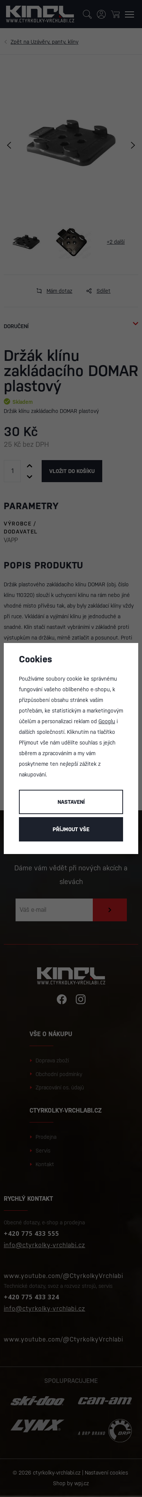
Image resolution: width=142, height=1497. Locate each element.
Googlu (106, 721)
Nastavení (71, 802)
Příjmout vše (71, 829)
